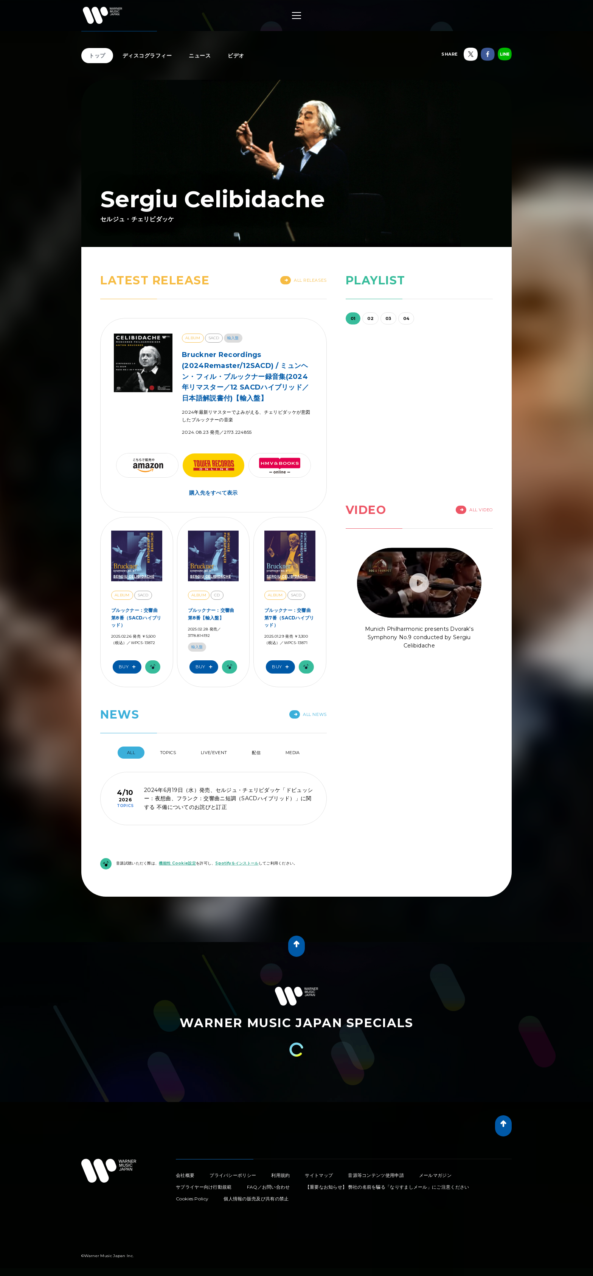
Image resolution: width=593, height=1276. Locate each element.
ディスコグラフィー (147, 55)
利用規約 (280, 1175)
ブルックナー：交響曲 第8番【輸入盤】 (211, 613)
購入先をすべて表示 (213, 492)
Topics (168, 752)
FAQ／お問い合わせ (268, 1187)
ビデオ (236, 55)
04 (406, 318)
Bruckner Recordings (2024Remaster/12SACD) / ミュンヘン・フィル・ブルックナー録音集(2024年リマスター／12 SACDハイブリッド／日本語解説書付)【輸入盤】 (245, 376)
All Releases (303, 280)
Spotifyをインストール (236, 863)
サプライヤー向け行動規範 (204, 1187)
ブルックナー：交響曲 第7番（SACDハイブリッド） (289, 617)
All (131, 752)
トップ (97, 55)
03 (388, 318)
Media (293, 752)
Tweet (87, 1202)
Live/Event (214, 752)
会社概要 (185, 1175)
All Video (474, 509)
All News (307, 714)
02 (370, 318)
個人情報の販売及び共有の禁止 (256, 1198)
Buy (129, 667)
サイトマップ (319, 1175)
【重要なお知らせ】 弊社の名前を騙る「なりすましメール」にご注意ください (387, 1187)
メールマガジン (435, 1175)
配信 (256, 752)
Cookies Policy (192, 1198)
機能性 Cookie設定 (177, 863)
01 (353, 318)
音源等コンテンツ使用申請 (376, 1175)
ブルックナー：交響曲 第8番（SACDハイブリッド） (136, 617)
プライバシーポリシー (233, 1175)
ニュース (200, 55)
